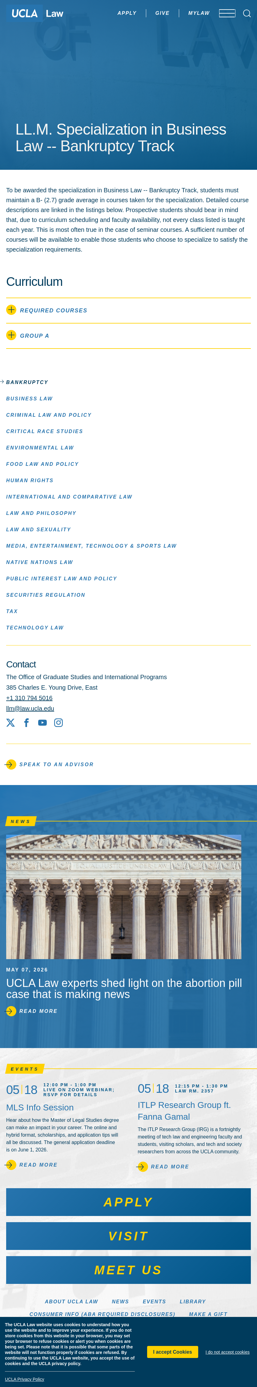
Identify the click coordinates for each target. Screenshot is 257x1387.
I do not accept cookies (228, 1352)
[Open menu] (223, 13)
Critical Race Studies (44, 431)
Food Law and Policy (42, 464)
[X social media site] (10, 722)
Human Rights (30, 480)
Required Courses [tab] (46, 310)
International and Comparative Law (69, 496)
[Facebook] (26, 722)
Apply (108, 13)
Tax (12, 611)
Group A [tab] (28, 335)
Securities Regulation (46, 595)
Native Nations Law (39, 562)
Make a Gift (208, 1314)
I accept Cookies (172, 1352)
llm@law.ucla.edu (30, 708)
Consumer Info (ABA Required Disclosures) (102, 1314)
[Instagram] (58, 722)
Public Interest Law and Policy (61, 578)
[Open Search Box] (247, 13)
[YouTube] (42, 722)
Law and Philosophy (41, 513)
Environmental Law (40, 447)
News (120, 1301)
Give (144, 13)
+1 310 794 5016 (29, 698)
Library (193, 1301)
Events (154, 1301)
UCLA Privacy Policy (24, 1379)
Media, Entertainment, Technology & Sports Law (91, 546)
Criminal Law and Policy (49, 415)
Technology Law (35, 627)
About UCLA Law (71, 1301)
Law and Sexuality (38, 529)
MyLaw (181, 13)
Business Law (29, 398)
